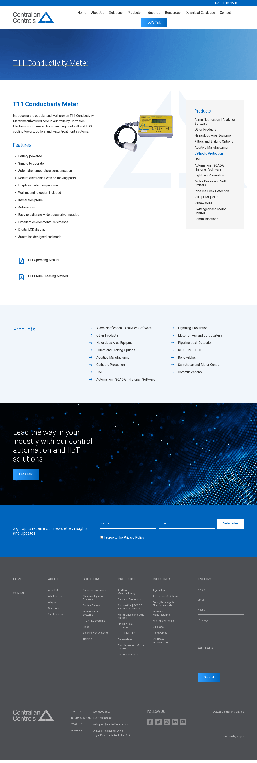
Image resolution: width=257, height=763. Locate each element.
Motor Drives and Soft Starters (200, 338)
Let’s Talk (154, 22)
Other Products (205, 129)
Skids (86, 629)
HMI (198, 159)
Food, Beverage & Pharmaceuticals (163, 607)
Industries (153, 13)
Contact (225, 13)
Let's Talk (26, 477)
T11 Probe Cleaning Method (50, 278)
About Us (97, 13)
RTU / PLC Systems (94, 623)
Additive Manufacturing (211, 147)
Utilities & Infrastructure (161, 643)
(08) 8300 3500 (101, 714)
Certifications (55, 617)
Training (87, 641)
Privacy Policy (134, 540)
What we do (55, 599)
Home (82, 13)
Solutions (116, 13)
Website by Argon (233, 739)
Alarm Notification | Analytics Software (124, 331)
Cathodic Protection (209, 153)
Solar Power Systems (95, 635)
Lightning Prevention (209, 175)
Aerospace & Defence (166, 599)
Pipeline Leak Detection (212, 191)
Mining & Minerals (163, 623)
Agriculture (159, 593)
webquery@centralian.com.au (110, 727)
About (53, 582)
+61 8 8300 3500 (224, 3)
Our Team (53, 611)
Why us (52, 605)
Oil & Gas (158, 629)
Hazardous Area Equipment (214, 136)
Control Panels (91, 608)
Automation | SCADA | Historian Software (210, 167)
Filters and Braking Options (214, 141)
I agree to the (124, 540)
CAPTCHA (206, 651)
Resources (173, 13)
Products (134, 13)
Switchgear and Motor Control (199, 368)
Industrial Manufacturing (161, 616)
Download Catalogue (200, 13)
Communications (206, 219)
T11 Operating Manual (46, 261)
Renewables (203, 203)
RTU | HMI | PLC (206, 197)
